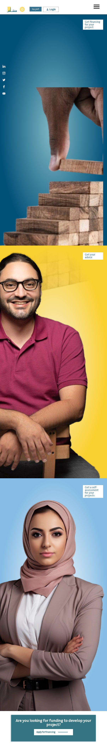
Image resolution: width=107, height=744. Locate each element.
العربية (35, 9)
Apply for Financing (52, 732)
